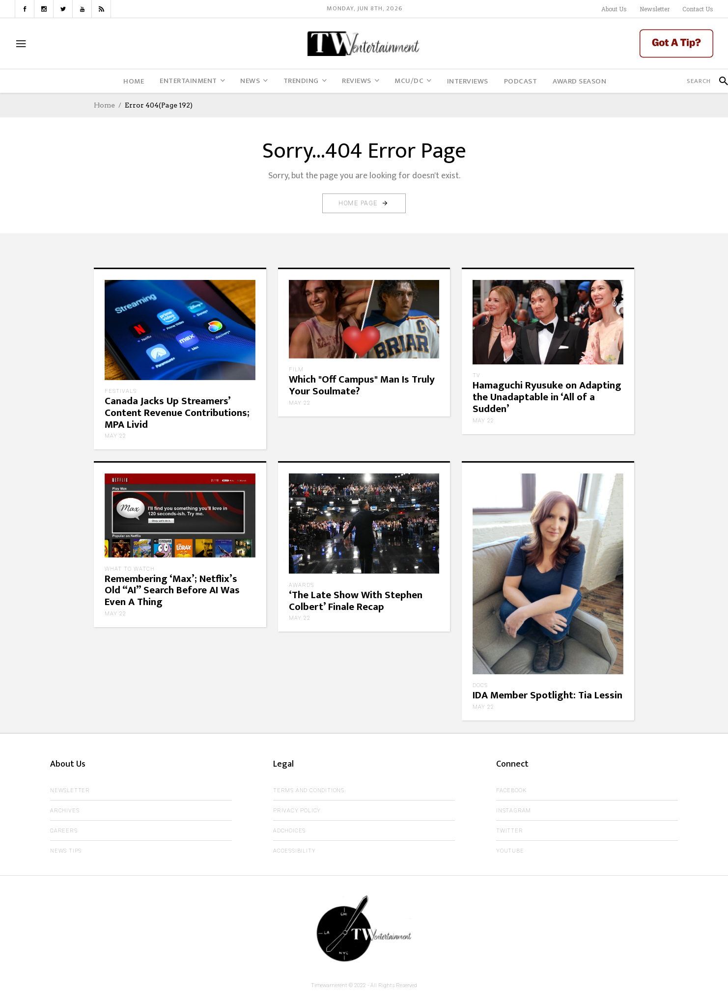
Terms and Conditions (308, 790)
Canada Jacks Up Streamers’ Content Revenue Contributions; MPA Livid (177, 412)
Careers (64, 831)
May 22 (115, 436)
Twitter (509, 831)
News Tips (66, 851)
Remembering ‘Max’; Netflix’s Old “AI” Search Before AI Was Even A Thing (172, 590)
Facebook (511, 790)
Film (296, 369)
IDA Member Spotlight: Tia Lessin (547, 695)
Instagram (513, 810)
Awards (301, 585)
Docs (480, 685)
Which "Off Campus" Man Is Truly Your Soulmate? (362, 385)
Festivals (121, 391)
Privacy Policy (297, 810)
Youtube (510, 851)
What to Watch (130, 569)
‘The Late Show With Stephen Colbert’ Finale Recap (355, 600)
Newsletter (655, 9)
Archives (64, 810)
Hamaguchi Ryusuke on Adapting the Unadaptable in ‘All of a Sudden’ (547, 397)
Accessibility (294, 851)
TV (476, 375)
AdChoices (289, 831)
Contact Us (697, 9)
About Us (614, 9)
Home (104, 105)
